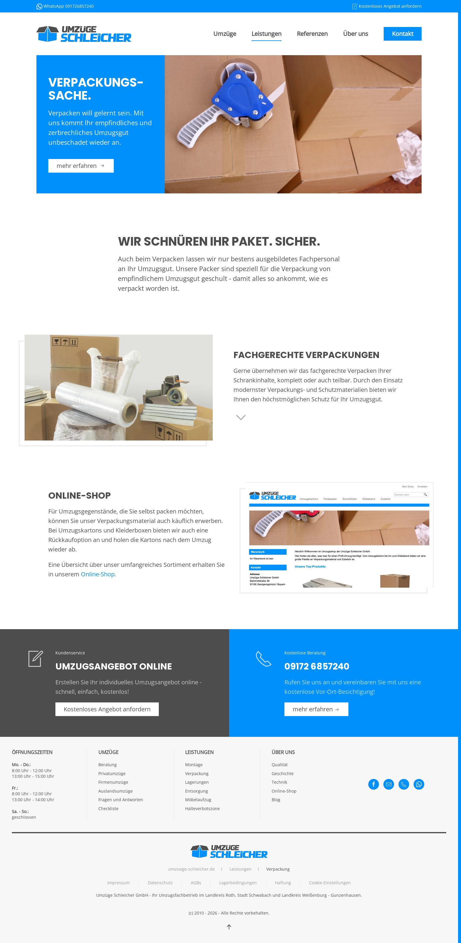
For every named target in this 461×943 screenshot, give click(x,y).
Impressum (118, 882)
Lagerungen (197, 782)
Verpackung (197, 773)
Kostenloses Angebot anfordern (390, 6)
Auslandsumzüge (115, 791)
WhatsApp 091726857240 (69, 6)
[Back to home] (83, 34)
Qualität (280, 764)
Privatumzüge (112, 773)
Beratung (107, 764)
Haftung (283, 882)
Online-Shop (98, 574)
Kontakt (402, 34)
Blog (276, 799)
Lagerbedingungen (238, 882)
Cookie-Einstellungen (330, 882)
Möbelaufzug (198, 799)
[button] (229, 927)
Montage (194, 764)
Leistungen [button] (266, 34)
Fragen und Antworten (120, 799)
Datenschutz (160, 882)
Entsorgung (196, 791)
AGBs (196, 882)
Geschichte (283, 773)
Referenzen (312, 34)
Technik (279, 782)
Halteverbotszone (202, 808)
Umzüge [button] (224, 34)
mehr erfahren (81, 166)
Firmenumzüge (113, 782)
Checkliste (108, 808)
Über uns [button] (355, 34)
